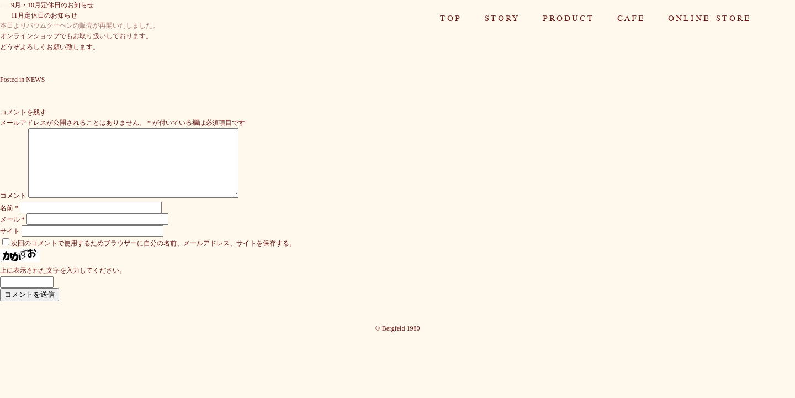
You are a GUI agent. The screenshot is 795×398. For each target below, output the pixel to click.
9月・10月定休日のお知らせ (52, 5)
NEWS (35, 79)
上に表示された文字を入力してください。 (63, 283)
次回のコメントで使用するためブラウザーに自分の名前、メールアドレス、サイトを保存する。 (153, 256)
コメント (13, 209)
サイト (10, 244)
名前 (9, 221)
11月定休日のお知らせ (44, 15)
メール (12, 233)
